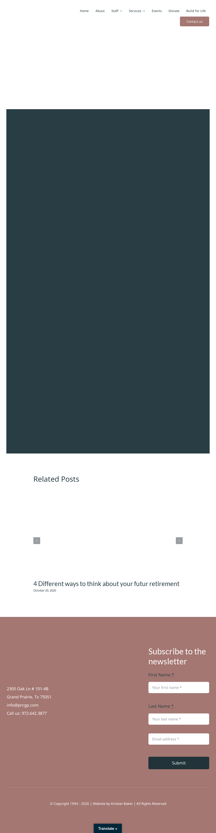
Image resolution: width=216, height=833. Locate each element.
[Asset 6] (18, 648)
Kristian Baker (122, 803)
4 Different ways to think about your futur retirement (106, 583)
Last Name (161, 706)
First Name (161, 675)
